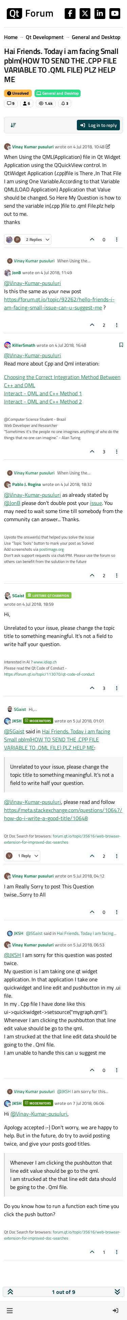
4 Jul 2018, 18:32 (76, 484)
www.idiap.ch (45, 662)
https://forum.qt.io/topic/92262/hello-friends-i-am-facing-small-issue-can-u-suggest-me (59, 303)
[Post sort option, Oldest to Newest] (13, 125)
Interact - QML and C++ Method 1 (43, 393)
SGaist (18, 595)
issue (96, 503)
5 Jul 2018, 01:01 (88, 720)
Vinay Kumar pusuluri (33, 146)
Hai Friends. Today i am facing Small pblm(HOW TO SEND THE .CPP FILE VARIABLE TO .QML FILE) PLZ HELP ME (57, 739)
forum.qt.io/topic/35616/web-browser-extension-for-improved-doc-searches (62, 839)
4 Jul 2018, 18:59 (38, 604)
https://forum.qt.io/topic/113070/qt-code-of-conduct (49, 674)
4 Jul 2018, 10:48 (88, 146)
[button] (10, 1310)
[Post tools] (117, 239)
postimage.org (51, 549)
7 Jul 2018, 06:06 (88, 1103)
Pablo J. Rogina (26, 484)
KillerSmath (23, 345)
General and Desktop (57, 93)
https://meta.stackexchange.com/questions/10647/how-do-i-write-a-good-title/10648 (63, 814)
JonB (16, 272)
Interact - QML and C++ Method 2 (43, 401)
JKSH (17, 720)
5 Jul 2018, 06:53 (88, 944)
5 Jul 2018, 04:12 (88, 875)
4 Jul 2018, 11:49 (56, 272)
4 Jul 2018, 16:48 (70, 345)
